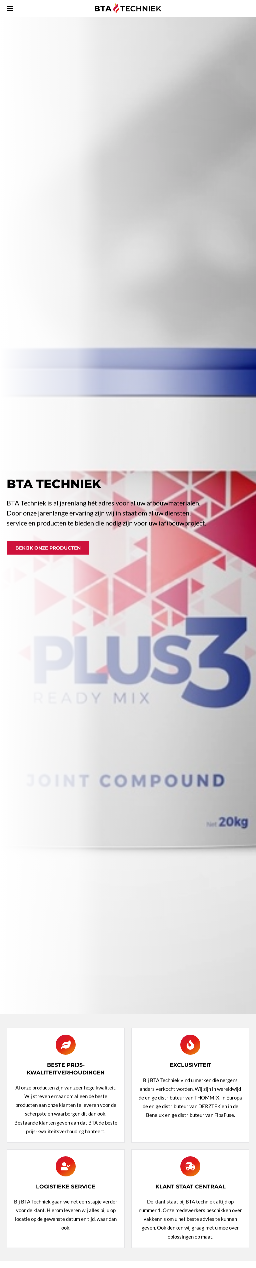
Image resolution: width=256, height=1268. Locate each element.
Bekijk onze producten (48, 548)
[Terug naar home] (128, 8)
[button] (10, 8)
